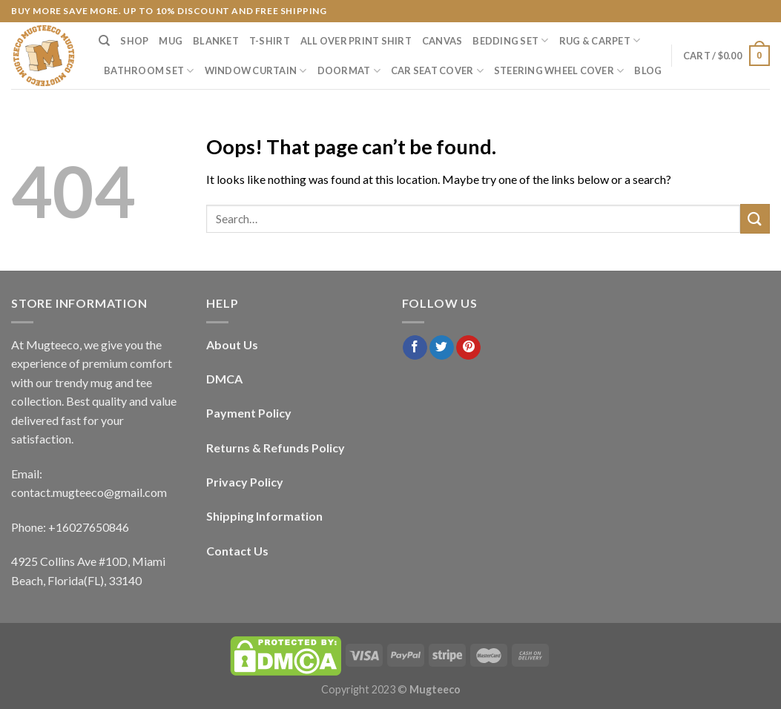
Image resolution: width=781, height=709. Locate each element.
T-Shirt (269, 41)
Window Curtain (256, 71)
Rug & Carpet (600, 40)
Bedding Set (510, 40)
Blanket (216, 41)
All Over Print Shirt (356, 41)
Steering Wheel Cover (559, 71)
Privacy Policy (244, 482)
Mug (170, 41)
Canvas (442, 41)
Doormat (348, 71)
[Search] (104, 41)
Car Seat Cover (437, 71)
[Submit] (755, 218)
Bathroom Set (149, 71)
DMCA (224, 379)
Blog (648, 70)
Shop (134, 41)
